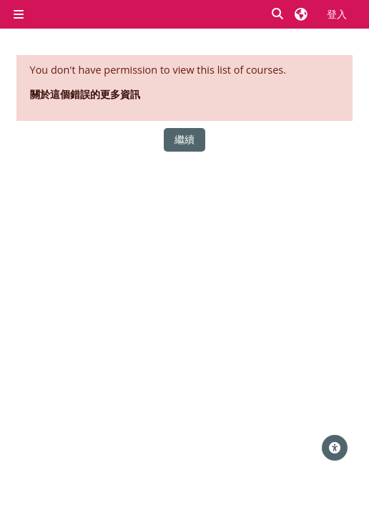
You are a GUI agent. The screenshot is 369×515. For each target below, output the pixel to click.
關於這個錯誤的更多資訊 (85, 94)
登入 (337, 14)
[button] (278, 14)
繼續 (184, 139)
